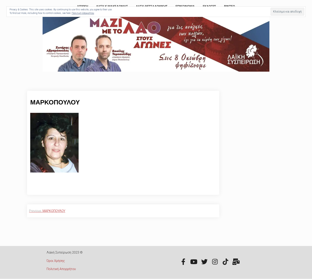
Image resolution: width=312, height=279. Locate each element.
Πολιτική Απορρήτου (61, 269)
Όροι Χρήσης (56, 261)
